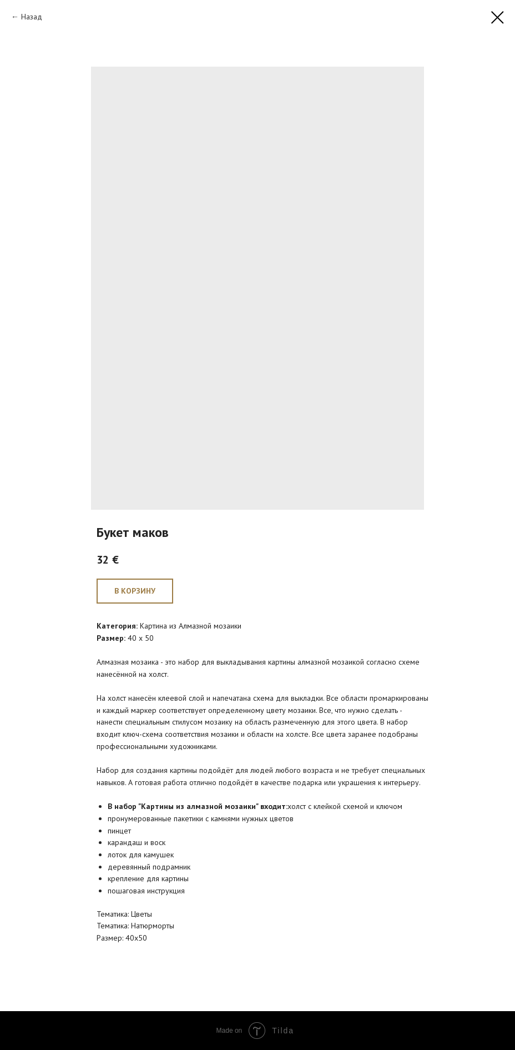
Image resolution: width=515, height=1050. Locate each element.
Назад (31, 17)
